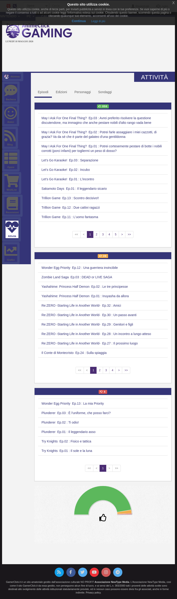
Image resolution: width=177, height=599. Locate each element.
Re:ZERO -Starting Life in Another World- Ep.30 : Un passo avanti (88, 315)
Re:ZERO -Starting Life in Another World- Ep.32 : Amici (81, 305)
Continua (79, 21)
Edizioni (61, 92)
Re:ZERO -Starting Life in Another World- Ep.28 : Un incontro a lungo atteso (96, 334)
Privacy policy (93, 592)
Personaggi (82, 92)
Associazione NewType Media (111, 582)
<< (76, 234)
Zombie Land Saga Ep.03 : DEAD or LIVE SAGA (76, 277)
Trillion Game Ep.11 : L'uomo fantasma (69, 217)
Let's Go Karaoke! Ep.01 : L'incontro (67, 179)
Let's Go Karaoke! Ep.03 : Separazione (69, 160)
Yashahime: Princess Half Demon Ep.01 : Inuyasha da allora (85, 296)
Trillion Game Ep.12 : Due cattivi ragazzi (70, 207)
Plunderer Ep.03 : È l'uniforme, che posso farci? (76, 413)
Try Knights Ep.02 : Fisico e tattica (66, 441)
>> (129, 234)
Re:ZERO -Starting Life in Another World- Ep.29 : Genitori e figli (87, 324)
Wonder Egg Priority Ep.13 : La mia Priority (72, 403)
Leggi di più (98, 21)
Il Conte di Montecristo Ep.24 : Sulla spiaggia (74, 353)
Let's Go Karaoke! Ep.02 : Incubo (65, 170)
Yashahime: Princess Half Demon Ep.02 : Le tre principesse (84, 286)
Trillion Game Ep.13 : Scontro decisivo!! (70, 198)
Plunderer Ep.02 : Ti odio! (60, 422)
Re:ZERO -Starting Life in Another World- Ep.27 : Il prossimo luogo (89, 343)
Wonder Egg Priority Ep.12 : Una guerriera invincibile (79, 268)
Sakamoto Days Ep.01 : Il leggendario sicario (74, 188)
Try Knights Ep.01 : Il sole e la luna (66, 451)
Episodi (43, 92)
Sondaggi (105, 92)
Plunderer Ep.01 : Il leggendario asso (68, 432)
